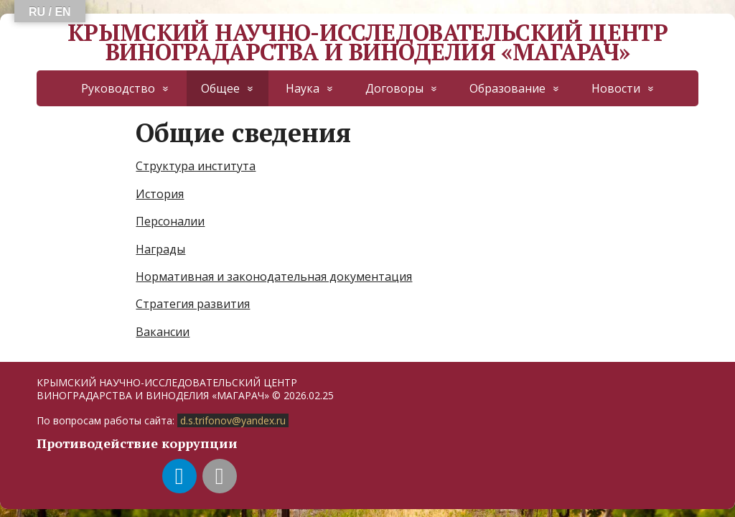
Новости (615, 88)
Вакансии (162, 332)
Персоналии (170, 221)
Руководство (118, 88)
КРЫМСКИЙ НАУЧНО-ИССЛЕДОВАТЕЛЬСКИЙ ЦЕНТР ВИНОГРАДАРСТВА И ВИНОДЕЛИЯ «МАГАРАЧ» (367, 42)
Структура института (196, 166)
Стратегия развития (193, 304)
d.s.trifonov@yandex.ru (233, 420)
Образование (507, 88)
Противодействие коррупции (137, 443)
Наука (302, 88)
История (160, 194)
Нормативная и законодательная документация (274, 276)
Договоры (394, 88)
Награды (160, 249)
